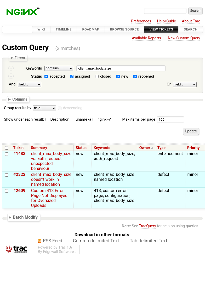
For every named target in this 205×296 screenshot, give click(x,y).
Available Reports (146, 38)
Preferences (141, 21)
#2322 (19, 174)
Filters (19, 58)
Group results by (17, 108)
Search (190, 29)
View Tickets (161, 29)
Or (169, 84)
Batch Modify (25, 217)
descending (72, 108)
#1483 (19, 153)
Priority (193, 148)
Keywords (33, 68)
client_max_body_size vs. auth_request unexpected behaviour (51, 161)
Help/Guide (166, 21)
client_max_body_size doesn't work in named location (51, 179)
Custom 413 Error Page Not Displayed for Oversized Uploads (49, 198)
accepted (57, 76)
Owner (144, 148)
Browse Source (124, 29)
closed (105, 76)
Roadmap (90, 29)
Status (36, 76)
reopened (146, 76)
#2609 (19, 190)
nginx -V (102, 119)
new (124, 76)
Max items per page (138, 119)
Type (161, 148)
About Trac (191, 21)
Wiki (41, 29)
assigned (82, 76)
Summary (39, 148)
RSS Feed (52, 240)
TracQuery (147, 226)
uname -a (81, 119)
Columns (19, 99)
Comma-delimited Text (96, 240)
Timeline (64, 29)
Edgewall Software (58, 252)
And (12, 84)
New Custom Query (184, 38)
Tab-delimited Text (148, 240)
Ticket (18, 148)
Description (57, 119)
